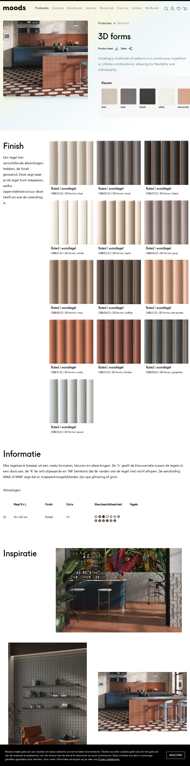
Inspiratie (58, 8)
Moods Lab (106, 8)
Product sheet (108, 48)
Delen (126, 48)
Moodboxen (74, 8)
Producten (42, 8)
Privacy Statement (108, 759)
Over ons (122, 8)
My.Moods (151, 8)
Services (91, 8)
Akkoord (175, 755)
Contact (137, 8)
